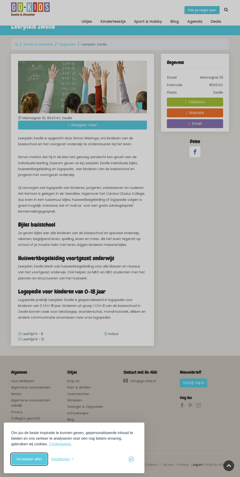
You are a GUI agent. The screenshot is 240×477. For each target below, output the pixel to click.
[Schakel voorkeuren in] (62, 459)
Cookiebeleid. (60, 444)
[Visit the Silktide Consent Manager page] (131, 459)
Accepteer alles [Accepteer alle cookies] (29, 459)
